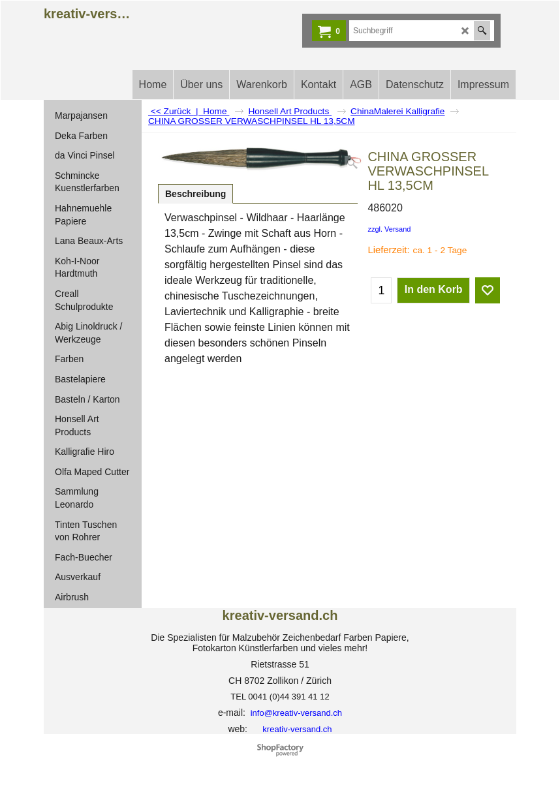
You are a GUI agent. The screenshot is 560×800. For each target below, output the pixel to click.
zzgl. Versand (389, 229)
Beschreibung (195, 194)
